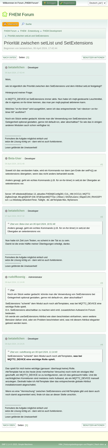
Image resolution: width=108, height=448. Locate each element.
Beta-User (14, 158)
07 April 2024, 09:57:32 (14, 216)
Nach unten (9, 58)
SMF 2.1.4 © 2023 (9, 444)
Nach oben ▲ (100, 444)
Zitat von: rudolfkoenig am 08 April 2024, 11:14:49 (33, 352)
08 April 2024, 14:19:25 (14, 344)
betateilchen (16, 67)
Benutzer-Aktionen (93, 58)
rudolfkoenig (16, 276)
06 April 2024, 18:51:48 (14, 164)
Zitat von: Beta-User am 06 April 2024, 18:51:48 (32, 224)
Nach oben (9, 425)
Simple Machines (25, 444)
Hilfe (60, 444)
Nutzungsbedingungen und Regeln (78, 444)
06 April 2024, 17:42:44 (14, 73)
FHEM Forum (21, 14)
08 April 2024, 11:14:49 (14, 282)
